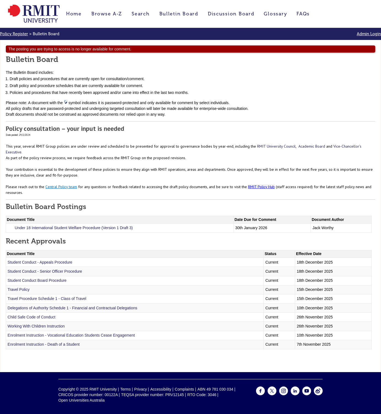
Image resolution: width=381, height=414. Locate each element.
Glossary (275, 14)
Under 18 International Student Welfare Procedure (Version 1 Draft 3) (74, 228)
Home (74, 14)
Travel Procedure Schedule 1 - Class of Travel (47, 298)
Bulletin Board (178, 14)
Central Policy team (61, 186)
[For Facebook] (260, 394)
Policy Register (14, 33)
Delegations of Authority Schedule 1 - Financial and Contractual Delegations (72, 308)
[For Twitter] (272, 394)
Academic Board (311, 146)
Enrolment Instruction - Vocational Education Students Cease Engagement (71, 335)
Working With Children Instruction (36, 326)
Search (140, 14)
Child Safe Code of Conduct (32, 317)
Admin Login (369, 34)
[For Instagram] (283, 394)
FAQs (303, 14)
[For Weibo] (318, 394)
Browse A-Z (106, 14)
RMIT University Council (276, 146)
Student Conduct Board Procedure (37, 280)
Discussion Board (231, 14)
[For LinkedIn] (295, 394)
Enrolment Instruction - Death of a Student (44, 344)
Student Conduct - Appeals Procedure (40, 262)
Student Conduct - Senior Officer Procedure (45, 271)
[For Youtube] (306, 394)
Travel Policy (19, 289)
